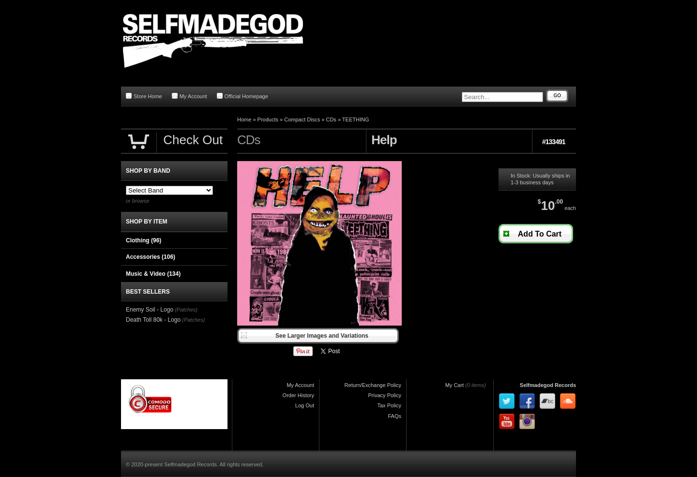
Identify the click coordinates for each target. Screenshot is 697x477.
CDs (331, 119)
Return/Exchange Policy (373, 385)
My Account (189, 96)
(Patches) (186, 310)
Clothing (143, 240)
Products (268, 119)
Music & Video (153, 273)
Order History (298, 395)
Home (244, 119)
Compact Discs (302, 119)
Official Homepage (242, 96)
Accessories (150, 256)
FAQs (394, 416)
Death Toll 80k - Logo (153, 319)
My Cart (454, 385)
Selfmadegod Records (548, 385)
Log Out (304, 405)
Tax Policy (389, 405)
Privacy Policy (384, 395)
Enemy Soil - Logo (149, 309)
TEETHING (355, 119)
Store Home (144, 96)
